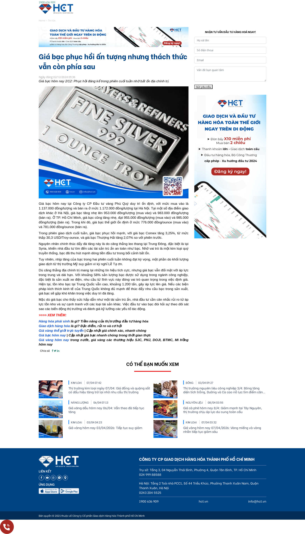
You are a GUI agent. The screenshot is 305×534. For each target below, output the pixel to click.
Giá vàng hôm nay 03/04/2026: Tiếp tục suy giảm (105, 428)
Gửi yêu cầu (203, 87)
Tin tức (51, 20)
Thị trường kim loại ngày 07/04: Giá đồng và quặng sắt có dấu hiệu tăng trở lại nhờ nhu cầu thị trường (109, 390)
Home (42, 20)
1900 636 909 (47, 2)
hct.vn (203, 501)
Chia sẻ (45, 350)
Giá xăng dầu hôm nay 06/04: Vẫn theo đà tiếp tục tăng (106, 410)
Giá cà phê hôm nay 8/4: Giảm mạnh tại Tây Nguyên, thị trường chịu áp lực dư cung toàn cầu (222, 410)
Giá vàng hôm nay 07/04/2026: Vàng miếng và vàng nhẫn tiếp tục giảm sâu (222, 429)
